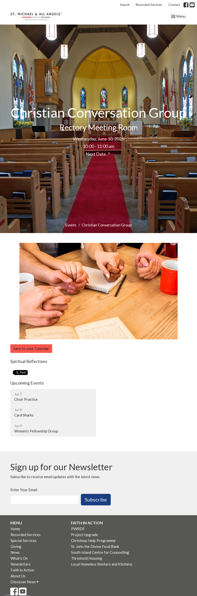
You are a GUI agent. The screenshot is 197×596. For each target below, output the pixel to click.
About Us (18, 576)
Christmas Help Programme (93, 540)
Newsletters (21, 564)
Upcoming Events (27, 383)
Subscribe (96, 499)
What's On (19, 558)
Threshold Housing (86, 558)
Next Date (98, 154)
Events (70, 224)
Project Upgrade (84, 534)
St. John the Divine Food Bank (95, 546)
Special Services (24, 540)
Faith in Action (22, 570)
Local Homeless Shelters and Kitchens (101, 564)
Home (15, 529)
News (15, 552)
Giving (16, 546)
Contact (174, 5)
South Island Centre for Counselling (100, 552)
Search (125, 5)
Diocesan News (25, 582)
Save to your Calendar (31, 348)
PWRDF (78, 529)
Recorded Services (149, 5)
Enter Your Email (23, 489)
